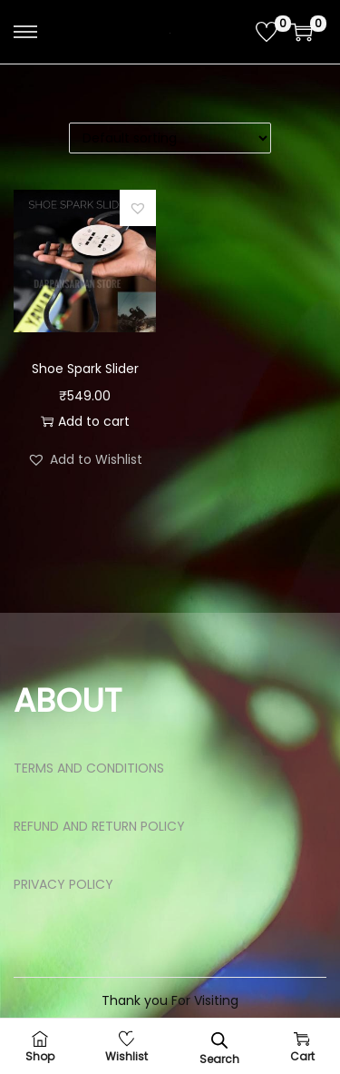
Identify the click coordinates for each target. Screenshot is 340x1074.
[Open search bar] (219, 1040)
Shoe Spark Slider (85, 369)
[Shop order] (170, 138)
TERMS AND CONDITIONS (89, 768)
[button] (138, 208)
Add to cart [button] (85, 421)
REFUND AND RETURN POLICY (99, 826)
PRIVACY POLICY (63, 884)
